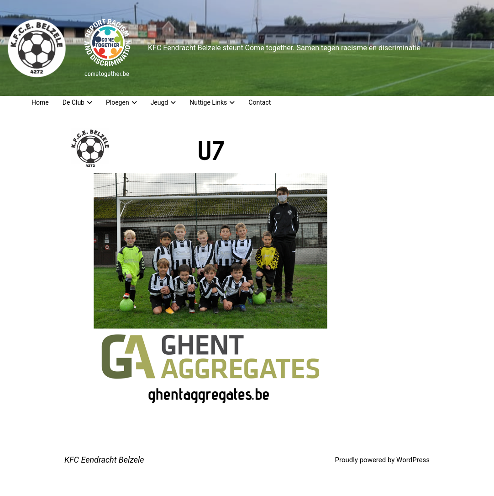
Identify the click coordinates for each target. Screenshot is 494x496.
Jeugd (163, 102)
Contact (259, 102)
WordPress (413, 460)
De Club (77, 102)
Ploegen (121, 102)
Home (40, 102)
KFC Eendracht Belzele (104, 459)
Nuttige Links (212, 102)
